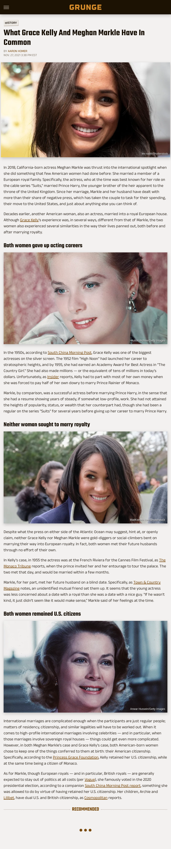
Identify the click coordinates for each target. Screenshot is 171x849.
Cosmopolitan (96, 797)
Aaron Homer (17, 51)
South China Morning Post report (113, 785)
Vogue (90, 779)
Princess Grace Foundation (76, 757)
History (11, 22)
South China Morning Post (70, 352)
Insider (53, 376)
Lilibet (9, 797)
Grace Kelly (29, 220)
